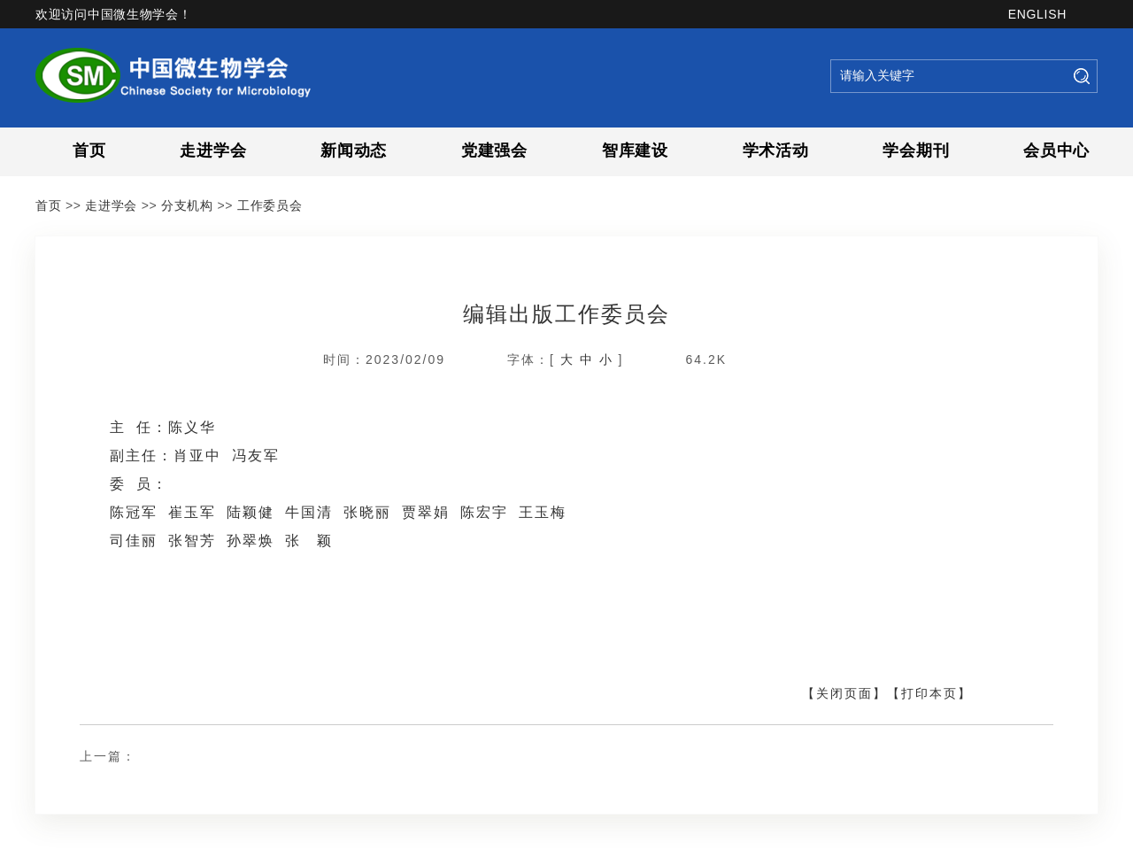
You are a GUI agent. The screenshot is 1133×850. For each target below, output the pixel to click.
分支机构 (187, 205)
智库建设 (635, 150)
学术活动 (776, 150)
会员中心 (1056, 150)
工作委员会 (270, 205)
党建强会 (494, 150)
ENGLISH (1037, 14)
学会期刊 (916, 150)
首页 (89, 150)
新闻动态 (353, 150)
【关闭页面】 (844, 693)
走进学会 (213, 150)
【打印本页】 (929, 693)
